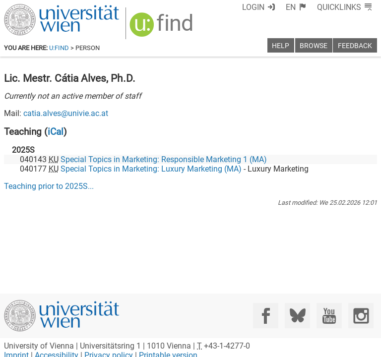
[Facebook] (265, 315)
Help (280, 46)
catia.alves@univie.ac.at (65, 113)
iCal (56, 131)
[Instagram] (361, 315)
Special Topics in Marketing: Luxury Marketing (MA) (151, 169)
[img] (162, 28)
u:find (59, 48)
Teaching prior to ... (49, 186)
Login (253, 7)
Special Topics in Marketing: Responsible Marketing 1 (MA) (164, 159)
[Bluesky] (297, 315)
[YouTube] (329, 315)
